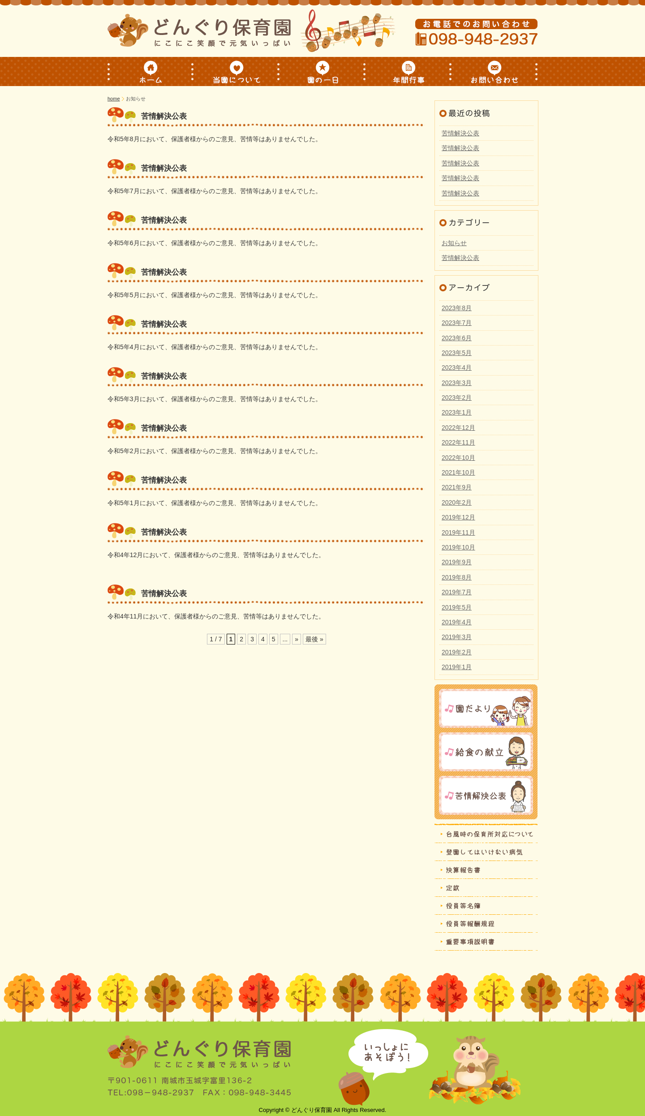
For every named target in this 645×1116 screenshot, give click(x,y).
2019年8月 (457, 577)
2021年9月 (457, 487)
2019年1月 (457, 666)
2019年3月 (457, 636)
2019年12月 (458, 517)
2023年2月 (457, 397)
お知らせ (454, 243)
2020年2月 (457, 502)
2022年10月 (458, 457)
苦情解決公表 (164, 116)
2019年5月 (457, 607)
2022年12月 (458, 427)
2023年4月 (457, 367)
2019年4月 (457, 622)
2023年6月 (457, 338)
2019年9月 (457, 562)
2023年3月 (457, 382)
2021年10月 (458, 472)
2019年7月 (457, 592)
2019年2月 (457, 652)
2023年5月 (457, 352)
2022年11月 (458, 442)
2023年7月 (457, 322)
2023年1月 (457, 412)
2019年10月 (458, 547)
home (114, 98)
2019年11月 (458, 532)
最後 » (314, 639)
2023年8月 (457, 307)
